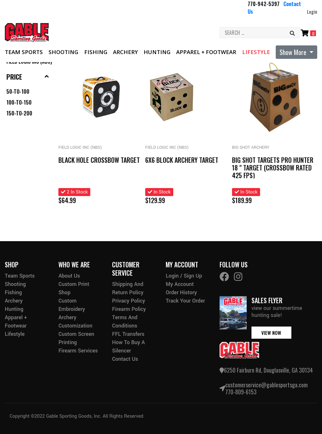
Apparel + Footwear (206, 52)
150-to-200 (19, 113)
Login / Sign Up (184, 276)
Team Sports (24, 52)
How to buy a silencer (128, 346)
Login (312, 11)
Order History (181, 292)
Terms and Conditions (124, 321)
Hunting (157, 52)
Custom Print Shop (73, 288)
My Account (180, 284)
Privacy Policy (128, 300)
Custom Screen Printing (76, 338)
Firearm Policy (129, 309)
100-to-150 (19, 102)
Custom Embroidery (71, 305)
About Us (69, 276)
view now (271, 332)
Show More (294, 52)
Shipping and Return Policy (127, 288)
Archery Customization (75, 321)
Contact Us (125, 359)
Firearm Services (78, 350)
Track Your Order (185, 300)
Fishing (95, 52)
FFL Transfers (128, 334)
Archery (125, 52)
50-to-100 (17, 91)
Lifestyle (256, 52)
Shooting (63, 52)
